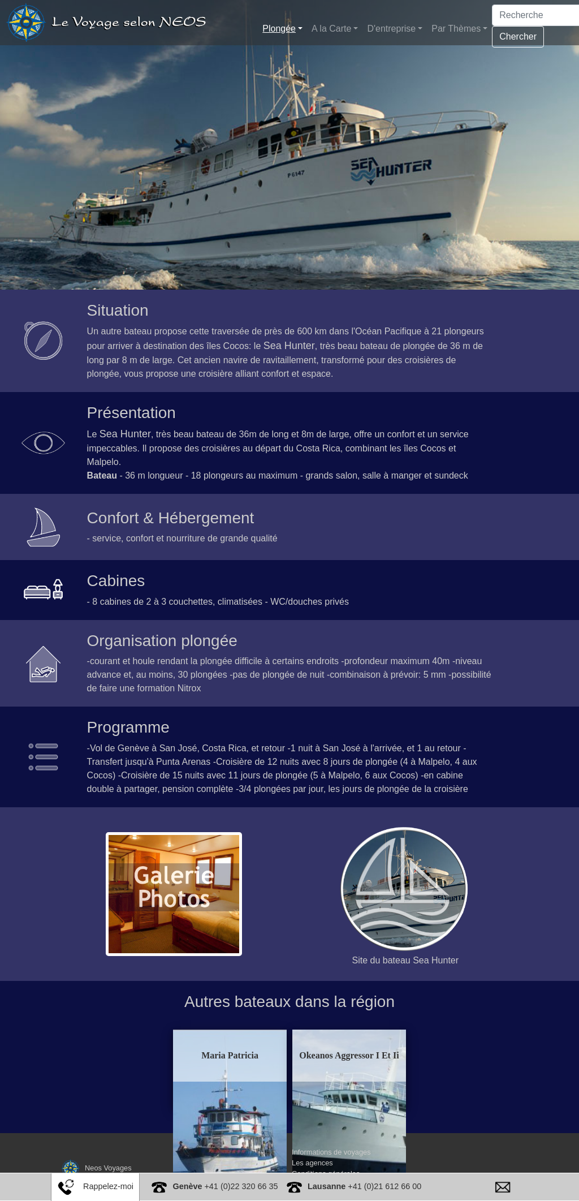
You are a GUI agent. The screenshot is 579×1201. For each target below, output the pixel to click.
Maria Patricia (238, 1055)
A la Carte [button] (331, 28)
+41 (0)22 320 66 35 (225, 1186)
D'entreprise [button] (391, 28)
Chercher (518, 36)
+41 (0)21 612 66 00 (364, 1186)
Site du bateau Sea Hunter (405, 960)
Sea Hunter (289, 345)
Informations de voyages (331, 1151)
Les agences (312, 1162)
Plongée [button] (279, 28)
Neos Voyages (95, 1167)
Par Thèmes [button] (456, 28)
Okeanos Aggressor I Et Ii (340, 1055)
